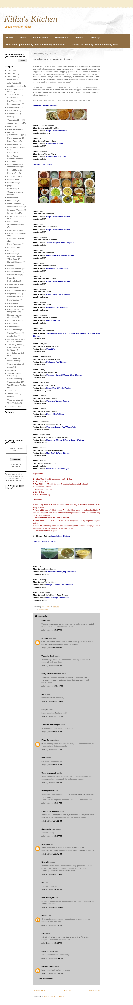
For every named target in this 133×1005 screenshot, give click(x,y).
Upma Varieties (13, 400)
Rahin (44, 758)
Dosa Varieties (13, 144)
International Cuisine (15, 225)
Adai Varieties (13, 83)
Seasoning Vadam (14, 344)
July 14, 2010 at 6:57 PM (51, 836)
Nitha (43, 694)
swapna (44, 709)
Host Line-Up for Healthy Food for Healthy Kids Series (35, 44)
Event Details (12, 153)
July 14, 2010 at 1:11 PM (51, 750)
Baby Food (11, 98)
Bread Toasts (12, 110)
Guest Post (11, 200)
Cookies (10, 126)
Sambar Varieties (14, 333)
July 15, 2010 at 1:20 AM (51, 925)
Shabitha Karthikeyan (50, 725)
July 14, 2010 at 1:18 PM (51, 765)
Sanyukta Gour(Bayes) (51, 674)
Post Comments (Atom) (54, 996)
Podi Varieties (13, 281)
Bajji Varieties (12, 101)
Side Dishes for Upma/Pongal (13, 359)
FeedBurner (16, 466)
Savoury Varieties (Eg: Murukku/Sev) (16, 340)
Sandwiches (12, 336)
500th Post (11, 80)
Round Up (43, 609)
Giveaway (11, 189)
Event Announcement (16, 147)
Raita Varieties (13, 303)
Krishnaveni (46, 638)
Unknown (45, 844)
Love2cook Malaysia (50, 811)
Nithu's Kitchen (30, 18)
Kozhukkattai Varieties (16, 233)
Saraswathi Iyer (48, 829)
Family (10, 161)
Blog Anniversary (14, 104)
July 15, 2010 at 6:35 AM (51, 943)
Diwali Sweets (13, 141)
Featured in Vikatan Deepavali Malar (15, 165)
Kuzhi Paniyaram (14, 244)
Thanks (10, 390)
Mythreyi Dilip (47, 951)
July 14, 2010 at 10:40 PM (52, 907)
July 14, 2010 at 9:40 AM (51, 666)
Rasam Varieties (14, 306)
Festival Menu (13, 170)
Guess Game (12, 197)
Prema (44, 915)
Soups (10, 367)
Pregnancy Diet (13, 294)
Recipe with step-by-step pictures (15, 310)
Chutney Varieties (14, 123)
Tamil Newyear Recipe (16, 385)
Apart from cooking (15, 86)
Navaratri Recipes (14, 262)
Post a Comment (45, 979)
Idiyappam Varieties (15, 210)
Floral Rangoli (13, 176)
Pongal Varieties (14, 284)
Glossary (95, 37)
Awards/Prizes (13, 95)
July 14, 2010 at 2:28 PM (51, 783)
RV (42, 882)
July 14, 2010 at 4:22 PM (51, 821)
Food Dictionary (13, 179)
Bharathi (45, 862)
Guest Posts (62, 37)
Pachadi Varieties (14, 268)
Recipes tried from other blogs (14, 316)
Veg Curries (12, 406)
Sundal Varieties (14, 379)
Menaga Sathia (47, 966)
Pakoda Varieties (14, 272)
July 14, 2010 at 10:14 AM (52, 701)
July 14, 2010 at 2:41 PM (51, 803)
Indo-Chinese (12, 222)
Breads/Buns (12, 114)
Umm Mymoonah (48, 773)
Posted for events (14, 290)
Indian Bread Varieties (16, 216)
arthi (43, 933)
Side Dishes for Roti (15, 353)
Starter (10, 370)
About (22, 37)
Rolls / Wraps (12, 323)
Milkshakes (11, 254)
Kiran (43, 620)
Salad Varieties (13, 330)
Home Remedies (14, 204)
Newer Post (39, 990)
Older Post (94, 990)
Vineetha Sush (47, 656)
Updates (10, 397)
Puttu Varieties (13, 300)
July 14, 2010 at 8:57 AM (51, 630)
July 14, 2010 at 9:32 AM (51, 648)
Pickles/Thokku (13, 275)
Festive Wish (12, 173)
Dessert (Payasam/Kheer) (14, 133)
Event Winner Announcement (13, 157)
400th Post (11, 77)
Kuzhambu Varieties (15, 239)
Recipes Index (40, 37)
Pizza (9, 278)
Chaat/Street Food (14, 120)
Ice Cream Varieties (15, 207)
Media (9, 250)
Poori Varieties (13, 287)
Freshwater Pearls (14, 480)
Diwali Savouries (14, 138)
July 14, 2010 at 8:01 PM (51, 854)
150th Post (11, 70)
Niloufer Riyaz (47, 898)
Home (9, 37)
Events (79, 37)
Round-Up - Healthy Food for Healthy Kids (95, 44)
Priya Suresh (47, 740)
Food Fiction (12, 182)
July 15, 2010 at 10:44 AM (52, 958)
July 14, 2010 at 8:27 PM (51, 874)
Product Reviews (14, 297)
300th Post (11, 73)
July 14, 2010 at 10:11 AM (52, 686)
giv (8, 186)
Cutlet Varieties (13, 129)
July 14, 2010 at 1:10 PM (51, 732)
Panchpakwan (47, 791)
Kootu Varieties (13, 230)
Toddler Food (12, 394)
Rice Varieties (13, 320)
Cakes (10, 117)
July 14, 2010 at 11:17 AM (52, 716)
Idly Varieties (12, 213)
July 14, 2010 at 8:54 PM (51, 889)
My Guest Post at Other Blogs (14, 258)
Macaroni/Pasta (13, 247)
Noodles (10, 265)
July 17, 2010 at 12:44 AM (52, 973)
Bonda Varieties (13, 107)
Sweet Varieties (13, 382)
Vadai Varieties (13, 403)
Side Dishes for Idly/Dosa (13, 349)
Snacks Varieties (14, 364)
